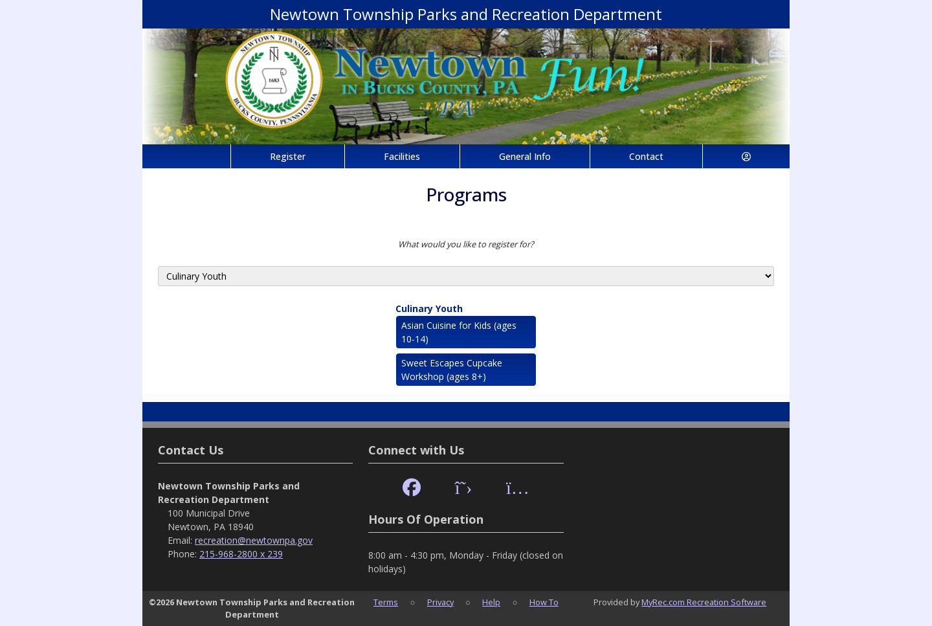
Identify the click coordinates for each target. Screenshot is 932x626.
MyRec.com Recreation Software (703, 602)
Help (491, 602)
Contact (646, 156)
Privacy (440, 602)
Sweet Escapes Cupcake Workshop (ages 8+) (451, 370)
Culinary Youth (429, 308)
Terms (385, 602)
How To (544, 602)
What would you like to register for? (466, 244)
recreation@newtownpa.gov (254, 540)
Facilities (402, 156)
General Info (525, 156)
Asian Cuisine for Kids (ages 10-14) (458, 332)
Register (287, 156)
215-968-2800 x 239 (241, 554)
